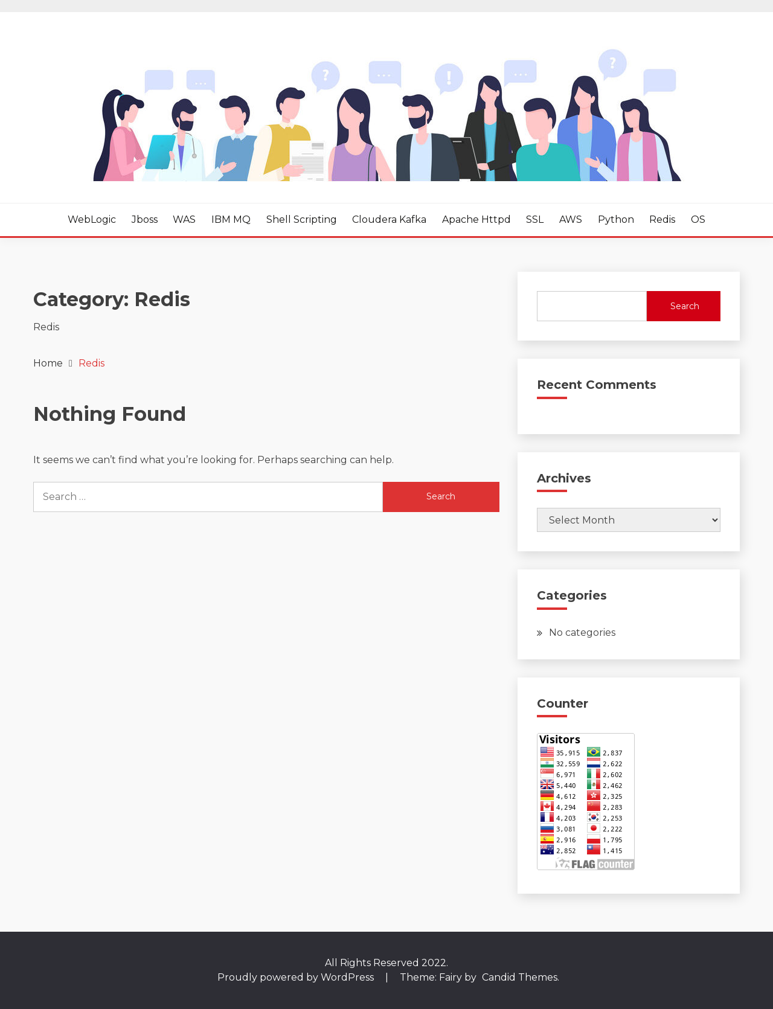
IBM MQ (231, 219)
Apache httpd (476, 219)
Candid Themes (519, 977)
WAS (184, 219)
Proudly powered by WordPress (296, 977)
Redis (662, 219)
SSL (535, 219)
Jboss (145, 219)
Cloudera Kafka (389, 219)
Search (684, 306)
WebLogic (92, 219)
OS (698, 219)
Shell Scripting (301, 219)
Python (616, 219)
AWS (570, 219)
